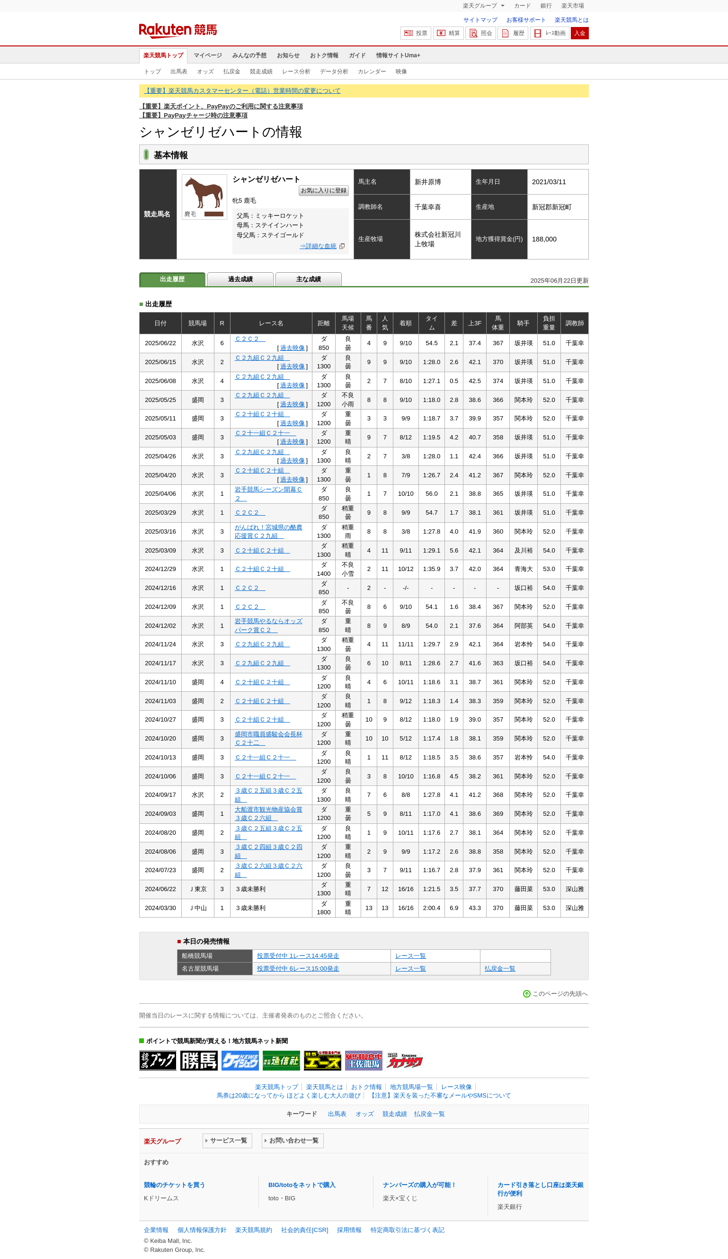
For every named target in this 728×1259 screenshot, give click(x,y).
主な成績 (308, 279)
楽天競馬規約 (253, 1229)
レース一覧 (410, 955)
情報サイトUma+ (398, 55)
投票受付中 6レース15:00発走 (298, 968)
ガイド (357, 55)
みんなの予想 (249, 55)
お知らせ (288, 55)
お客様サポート (526, 20)
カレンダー (372, 71)
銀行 (546, 5)
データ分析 (334, 71)
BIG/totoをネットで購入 (302, 1184)
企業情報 (156, 1229)
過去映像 (292, 347)
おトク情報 (324, 55)
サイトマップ (480, 20)
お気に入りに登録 (323, 190)
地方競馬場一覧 (411, 1086)
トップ (152, 71)
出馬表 (178, 71)
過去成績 (240, 279)
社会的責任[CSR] (304, 1229)
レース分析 (296, 71)
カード (522, 5)
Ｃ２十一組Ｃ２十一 (265, 433)
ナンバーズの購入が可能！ (420, 1184)
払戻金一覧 (500, 968)
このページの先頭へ (560, 993)
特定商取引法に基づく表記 (407, 1229)
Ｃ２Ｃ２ (250, 338)
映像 (401, 71)
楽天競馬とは (572, 20)
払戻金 (231, 71)
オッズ (205, 71)
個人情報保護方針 (202, 1229)
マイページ (208, 55)
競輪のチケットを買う (174, 1184)
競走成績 (261, 71)
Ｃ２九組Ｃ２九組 (262, 357)
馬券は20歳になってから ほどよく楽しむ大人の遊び (289, 1095)
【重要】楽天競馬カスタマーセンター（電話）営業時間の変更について (242, 90)
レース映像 (456, 1086)
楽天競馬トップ (163, 55)
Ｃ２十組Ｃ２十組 (262, 414)
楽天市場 (572, 5)
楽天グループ (480, 5)
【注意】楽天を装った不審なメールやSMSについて (440, 1095)
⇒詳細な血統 (318, 246)
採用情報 (349, 1229)
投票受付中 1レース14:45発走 (298, 955)
